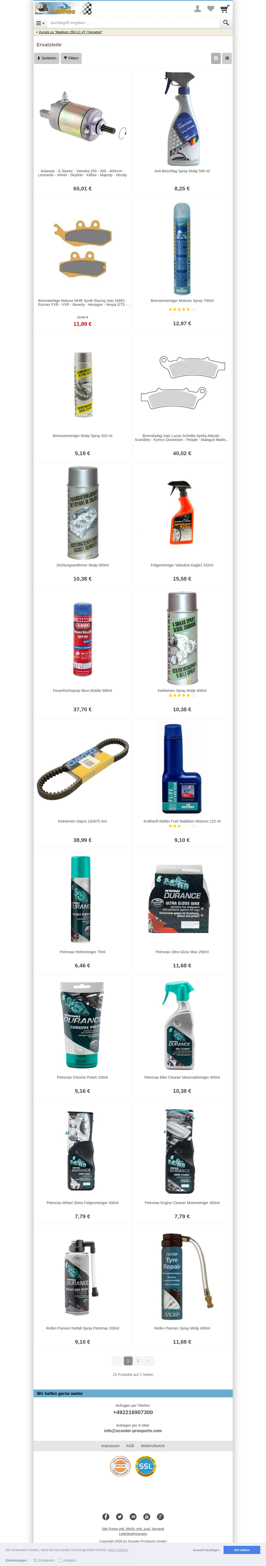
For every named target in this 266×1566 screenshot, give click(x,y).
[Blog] (133, 1517)
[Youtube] (147, 1517)
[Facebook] (106, 1517)
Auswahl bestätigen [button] (206, 1550)
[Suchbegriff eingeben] (133, 23)
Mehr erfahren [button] (118, 1550)
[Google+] (160, 1517)
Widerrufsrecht (153, 1446)
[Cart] (225, 8)
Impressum (110, 1446)
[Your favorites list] (211, 8)
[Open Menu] (40, 22)
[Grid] (216, 58)
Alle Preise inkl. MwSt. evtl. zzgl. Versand (133, 1529)
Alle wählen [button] (242, 1550)
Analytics (69, 1560)
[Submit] (226, 22)
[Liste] (227, 58)
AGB (130, 1446)
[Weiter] (148, 1361)
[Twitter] (119, 1517)
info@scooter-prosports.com (133, 1431)
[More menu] (198, 8)
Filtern (71, 58)
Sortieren (47, 58)
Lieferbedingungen (133, 1534)
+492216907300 (133, 1412)
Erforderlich (46, 1560)
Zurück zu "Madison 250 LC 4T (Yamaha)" (70, 32)
